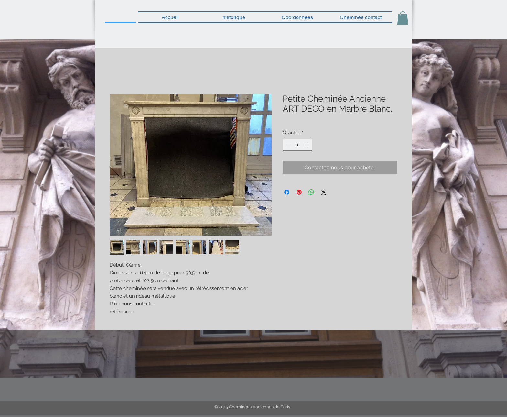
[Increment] (307, 144)
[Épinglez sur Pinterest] (299, 192)
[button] (402, 18)
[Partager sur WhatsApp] (311, 192)
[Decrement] (288, 144)
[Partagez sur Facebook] (287, 192)
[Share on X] (324, 192)
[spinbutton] (297, 144)
